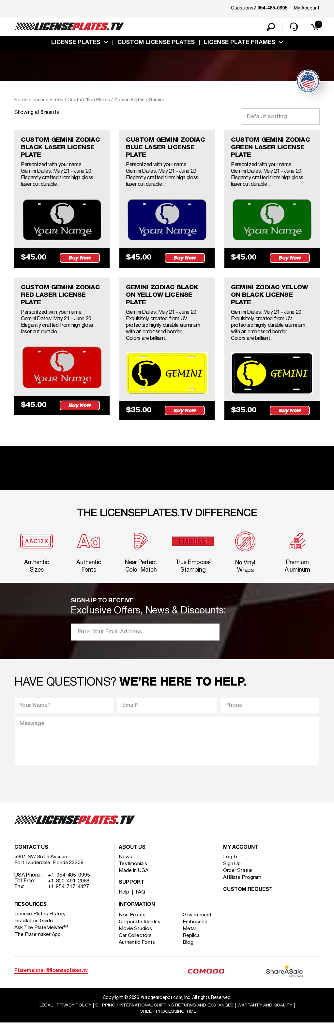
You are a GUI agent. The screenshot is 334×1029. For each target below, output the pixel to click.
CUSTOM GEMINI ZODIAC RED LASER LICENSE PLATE (61, 297)
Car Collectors (135, 942)
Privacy (71, 1011)
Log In (230, 863)
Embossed (196, 928)
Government (198, 921)
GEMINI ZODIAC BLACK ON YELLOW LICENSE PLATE (163, 297)
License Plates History (40, 920)
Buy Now (80, 259)
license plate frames (239, 43)
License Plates (75, 43)
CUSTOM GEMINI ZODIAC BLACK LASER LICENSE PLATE (61, 149)
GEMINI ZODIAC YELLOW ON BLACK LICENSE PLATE (270, 297)
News (125, 863)
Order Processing (167, 1018)
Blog (189, 948)
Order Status (238, 877)
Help (124, 898)
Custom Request (248, 896)
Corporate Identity (140, 928)
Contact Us (31, 854)
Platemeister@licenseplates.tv (51, 976)
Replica (192, 942)
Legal (43, 1011)
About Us (132, 854)
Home (20, 100)
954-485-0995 (272, 8)
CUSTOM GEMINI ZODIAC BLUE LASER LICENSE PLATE (166, 149)
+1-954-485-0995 (69, 881)
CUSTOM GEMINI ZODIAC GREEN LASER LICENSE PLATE (271, 149)
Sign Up (232, 870)
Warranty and (267, 1011)
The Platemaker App (37, 941)
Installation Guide (33, 927)
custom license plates (156, 43)
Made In (134, 877)
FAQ (141, 898)
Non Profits (132, 921)
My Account (307, 8)
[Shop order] (281, 117)
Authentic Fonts (137, 948)
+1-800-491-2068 (69, 887)
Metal (190, 935)
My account (240, 854)
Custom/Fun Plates (89, 100)
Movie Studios (135, 935)
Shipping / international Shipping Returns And (164, 1011)
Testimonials (133, 870)
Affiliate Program (242, 883)
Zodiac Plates (129, 100)
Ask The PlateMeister (41, 934)
